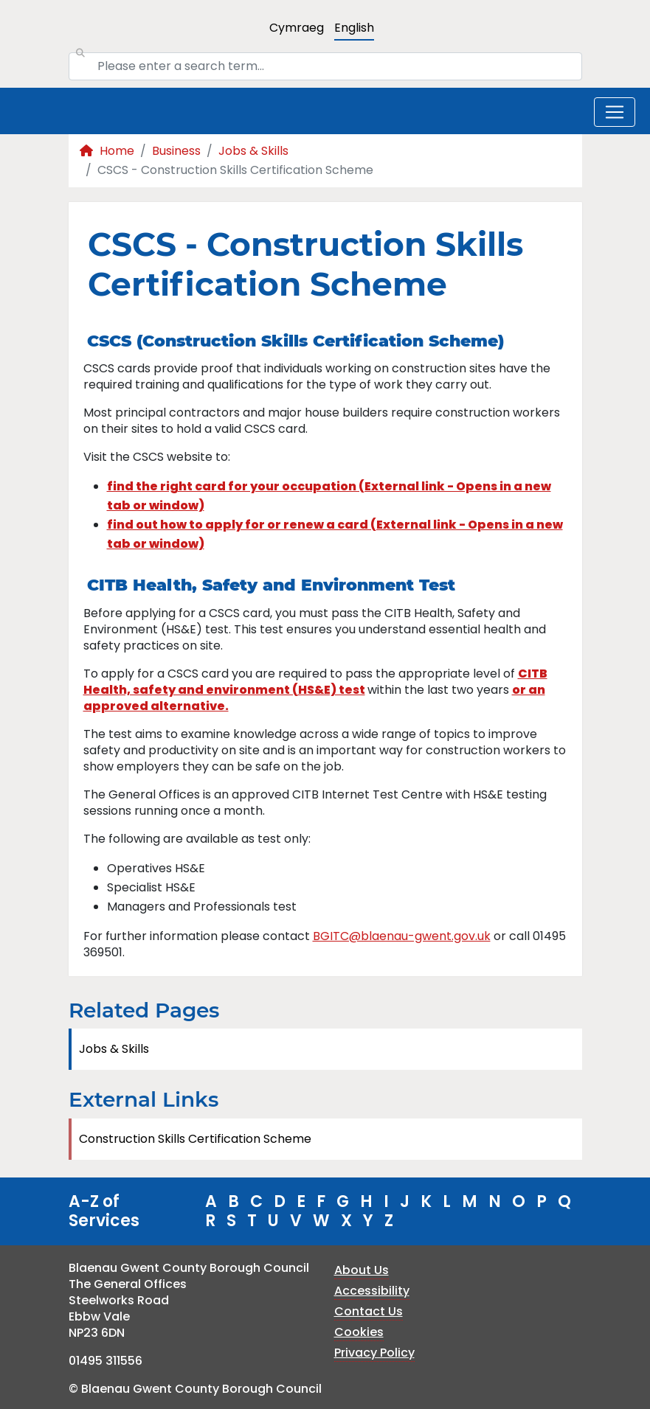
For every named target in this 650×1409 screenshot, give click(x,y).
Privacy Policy (374, 1352)
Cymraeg (296, 27)
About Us (361, 1270)
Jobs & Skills (253, 150)
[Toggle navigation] (614, 112)
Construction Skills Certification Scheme (195, 1138)
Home (107, 150)
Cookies (359, 1331)
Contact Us (368, 1311)
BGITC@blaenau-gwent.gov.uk (402, 936)
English (354, 27)
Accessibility (371, 1290)
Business (176, 150)
